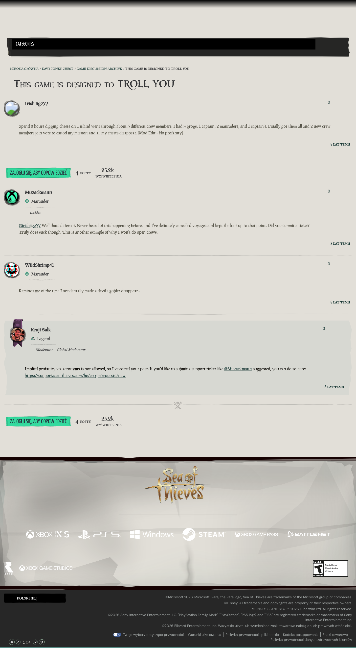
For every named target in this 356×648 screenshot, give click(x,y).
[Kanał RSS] (7, 69)
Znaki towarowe (335, 634)
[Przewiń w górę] (18, 642)
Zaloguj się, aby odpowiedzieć (38, 173)
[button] (163, 44)
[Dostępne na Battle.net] (308, 535)
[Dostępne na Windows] (152, 535)
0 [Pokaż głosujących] (329, 102)
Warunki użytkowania (204, 634)
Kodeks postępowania (300, 634)
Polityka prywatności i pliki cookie (252, 634)
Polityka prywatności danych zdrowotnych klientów (311, 639)
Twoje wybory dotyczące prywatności (153, 634)
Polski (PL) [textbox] (27, 598)
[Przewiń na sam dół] (42, 642)
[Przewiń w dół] (35, 642)
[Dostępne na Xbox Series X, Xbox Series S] (47, 535)
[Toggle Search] (25, 52)
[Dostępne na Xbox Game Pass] (256, 535)
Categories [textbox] (25, 44)
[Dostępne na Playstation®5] (100, 535)
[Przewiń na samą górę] (12, 642)
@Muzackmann (238, 369)
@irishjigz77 (30, 225)
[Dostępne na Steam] (204, 535)
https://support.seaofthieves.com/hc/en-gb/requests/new (75, 375)
